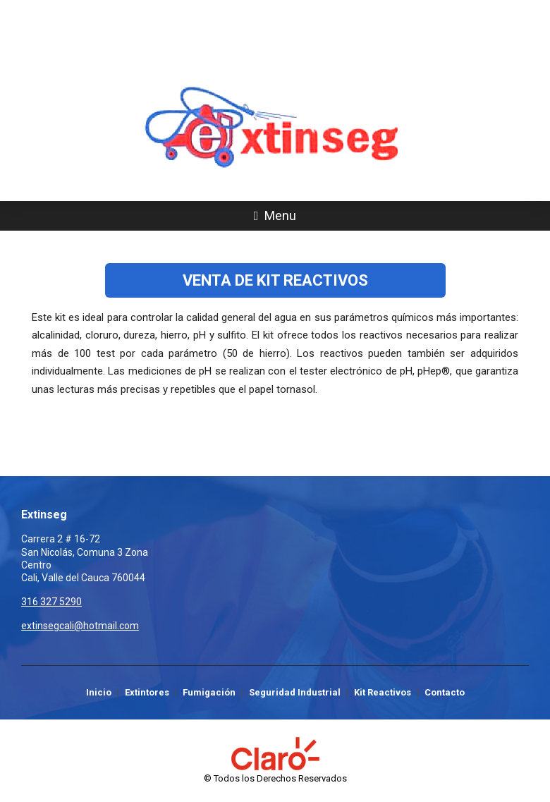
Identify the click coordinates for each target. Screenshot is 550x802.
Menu (275, 215)
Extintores (147, 692)
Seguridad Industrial (295, 692)
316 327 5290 (275, 57)
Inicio (98, 692)
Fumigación (209, 692)
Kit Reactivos (382, 692)
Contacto (444, 692)
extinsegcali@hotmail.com (80, 625)
